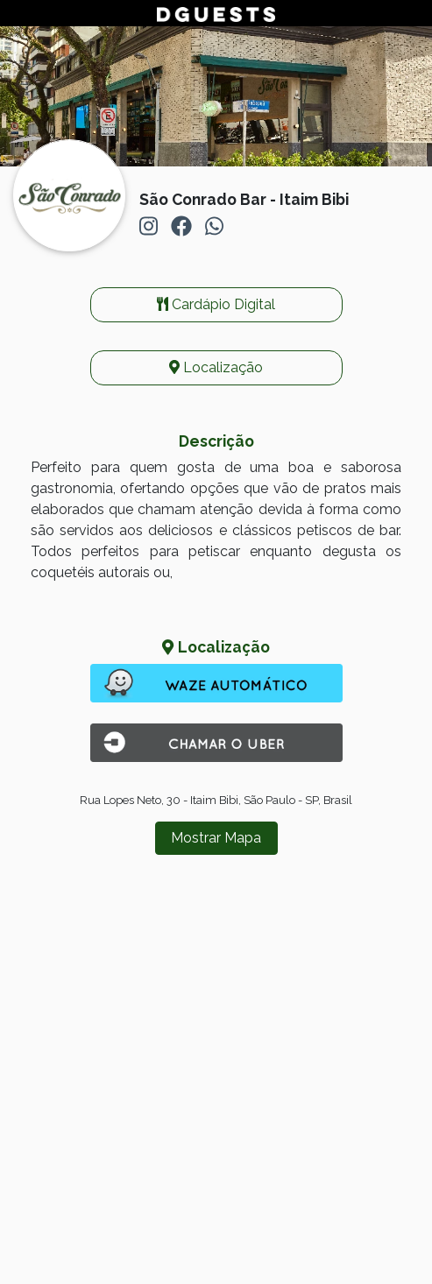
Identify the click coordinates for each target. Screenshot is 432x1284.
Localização (216, 367)
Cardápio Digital (216, 304)
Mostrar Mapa (216, 837)
